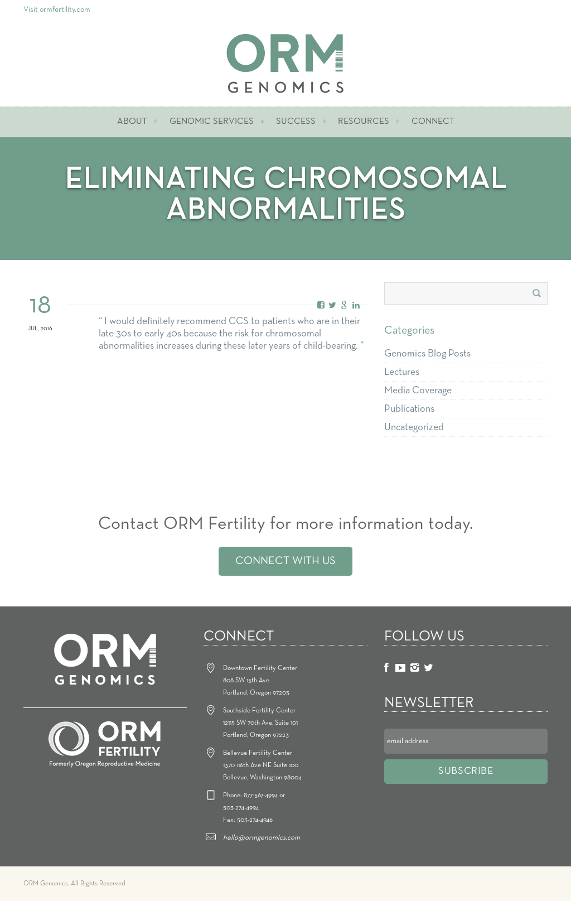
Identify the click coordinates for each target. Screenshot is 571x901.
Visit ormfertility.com (56, 9)
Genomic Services (212, 121)
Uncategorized (414, 427)
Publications (409, 409)
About (132, 121)
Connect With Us (285, 561)
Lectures (401, 372)
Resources (363, 121)
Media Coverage (418, 391)
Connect (433, 121)
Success (296, 121)
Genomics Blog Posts (427, 354)
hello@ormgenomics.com (261, 837)
